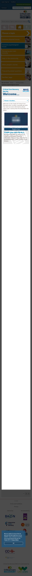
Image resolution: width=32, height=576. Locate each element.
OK (13, 543)
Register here (16, 129)
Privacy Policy (15, 540)
